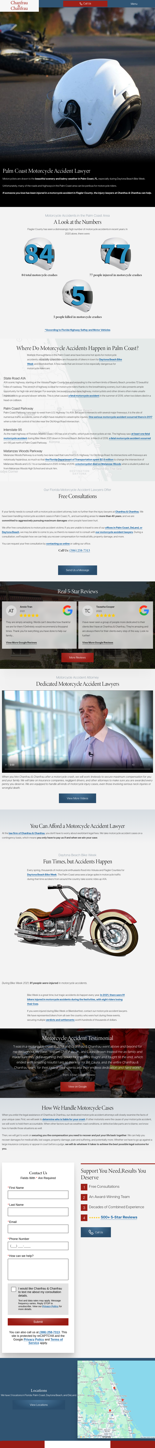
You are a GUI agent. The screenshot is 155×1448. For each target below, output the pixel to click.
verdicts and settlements (60, 1028)
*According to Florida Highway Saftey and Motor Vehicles (77, 330)
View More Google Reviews (21, 651)
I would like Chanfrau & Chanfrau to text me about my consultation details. (41, 1308)
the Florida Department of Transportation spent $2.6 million (79, 459)
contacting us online (58, 552)
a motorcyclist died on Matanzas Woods (98, 464)
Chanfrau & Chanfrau (25, 516)
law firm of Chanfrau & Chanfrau (27, 842)
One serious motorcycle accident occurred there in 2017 (120, 417)
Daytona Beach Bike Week (42, 883)
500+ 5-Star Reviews (119, 1226)
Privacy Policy (50, 1315)
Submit (38, 1330)
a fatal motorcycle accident (83, 395)
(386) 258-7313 (60, 559)
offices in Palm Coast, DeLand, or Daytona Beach (29, 536)
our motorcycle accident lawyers (48, 541)
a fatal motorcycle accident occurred (130, 438)
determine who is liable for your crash (63, 1128)
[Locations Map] (116, 1408)
